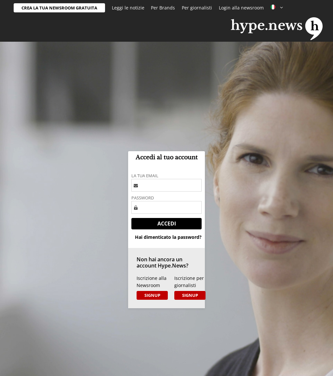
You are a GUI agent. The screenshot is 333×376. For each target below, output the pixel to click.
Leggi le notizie (128, 8)
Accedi (166, 223)
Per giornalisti (197, 8)
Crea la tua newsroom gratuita (59, 8)
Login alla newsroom (241, 8)
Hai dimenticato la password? (168, 237)
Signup (152, 295)
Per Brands (163, 8)
